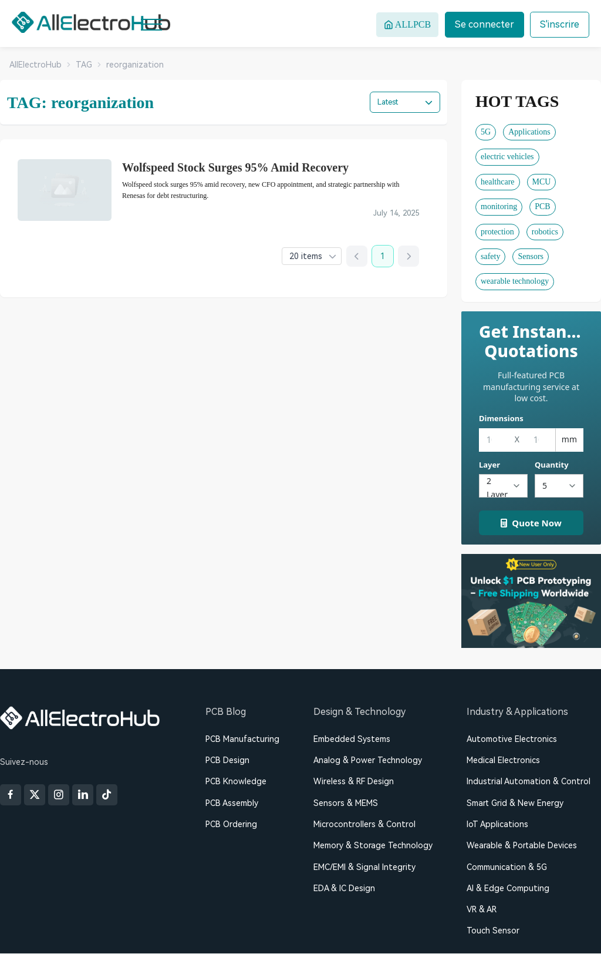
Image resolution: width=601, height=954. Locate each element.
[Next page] (408, 256)
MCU (541, 181)
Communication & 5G (507, 867)
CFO (186, 214)
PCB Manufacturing (242, 739)
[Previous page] (356, 256)
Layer (489, 464)
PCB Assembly (231, 803)
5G (486, 131)
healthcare (498, 181)
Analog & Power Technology (367, 760)
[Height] (540, 440)
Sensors (530, 256)
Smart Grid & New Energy (515, 803)
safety (490, 256)
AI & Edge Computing (508, 888)
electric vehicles (507, 156)
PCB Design (227, 760)
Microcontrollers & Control (364, 824)
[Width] (493, 440)
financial (252, 214)
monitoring (499, 206)
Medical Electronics (503, 760)
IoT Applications (497, 824)
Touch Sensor (493, 931)
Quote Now (531, 523)
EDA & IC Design (344, 888)
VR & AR (482, 910)
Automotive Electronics (512, 739)
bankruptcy (145, 214)
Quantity (552, 464)
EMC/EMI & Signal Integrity (364, 867)
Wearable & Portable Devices (522, 846)
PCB (542, 206)
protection (497, 231)
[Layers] (503, 486)
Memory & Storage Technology (373, 846)
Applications (529, 131)
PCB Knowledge (235, 782)
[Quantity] (559, 486)
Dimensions (501, 418)
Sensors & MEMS (345, 803)
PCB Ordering (231, 824)
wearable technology (515, 281)
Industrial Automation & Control (528, 782)
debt (216, 214)
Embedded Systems (351, 739)
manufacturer (301, 214)
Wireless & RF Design (353, 782)
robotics (545, 231)
